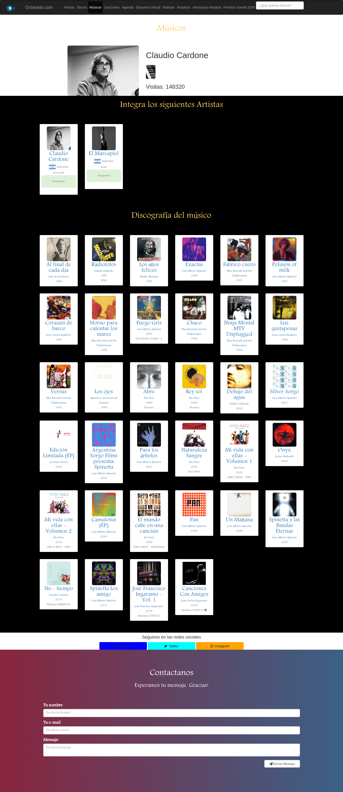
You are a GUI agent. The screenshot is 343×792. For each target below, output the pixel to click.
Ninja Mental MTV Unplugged (239, 329)
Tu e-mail (52, 723)
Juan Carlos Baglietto (58, 335)
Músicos (95, 7)
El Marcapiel (104, 153)
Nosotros (183, 7)
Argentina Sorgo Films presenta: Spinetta (103, 459)
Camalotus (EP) (104, 523)
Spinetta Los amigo (104, 591)
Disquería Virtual (148, 7)
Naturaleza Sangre (194, 453)
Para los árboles (149, 453)
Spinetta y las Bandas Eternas (284, 526)
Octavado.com (39, 7)
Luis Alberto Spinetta (194, 271)
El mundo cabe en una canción (149, 526)
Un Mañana (239, 520)
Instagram (220, 646)
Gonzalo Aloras (59, 462)
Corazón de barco (58, 326)
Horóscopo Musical (207, 7)
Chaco (194, 323)
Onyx (284, 450)
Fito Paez (149, 398)
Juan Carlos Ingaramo (194, 600)
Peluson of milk (284, 267)
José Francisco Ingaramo (149, 606)
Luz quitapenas (284, 326)
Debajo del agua (239, 395)
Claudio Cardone (58, 156)
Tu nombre (53, 706)
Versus (59, 392)
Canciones (112, 7)
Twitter (171, 646)
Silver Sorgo (284, 392)
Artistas (69, 7)
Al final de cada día (58, 267)
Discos (82, 7)
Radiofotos (104, 265)
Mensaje (50, 740)
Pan (194, 520)
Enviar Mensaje (282, 764)
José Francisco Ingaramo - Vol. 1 (148, 594)
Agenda (127, 7)
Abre (149, 392)
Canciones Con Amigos (194, 591)
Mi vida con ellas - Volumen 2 (58, 526)
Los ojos (104, 392)
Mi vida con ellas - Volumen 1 (239, 456)
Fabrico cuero (239, 265)
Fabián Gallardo (103, 271)
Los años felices (149, 267)
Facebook (123, 646)
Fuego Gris (149, 323)
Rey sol (194, 392)
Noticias (169, 7)
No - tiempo (58, 589)
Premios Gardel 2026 (239, 7)
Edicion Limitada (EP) (58, 453)
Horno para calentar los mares (103, 329)
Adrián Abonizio (149, 276)
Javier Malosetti (284, 456)
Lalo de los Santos (58, 276)
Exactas (194, 265)
